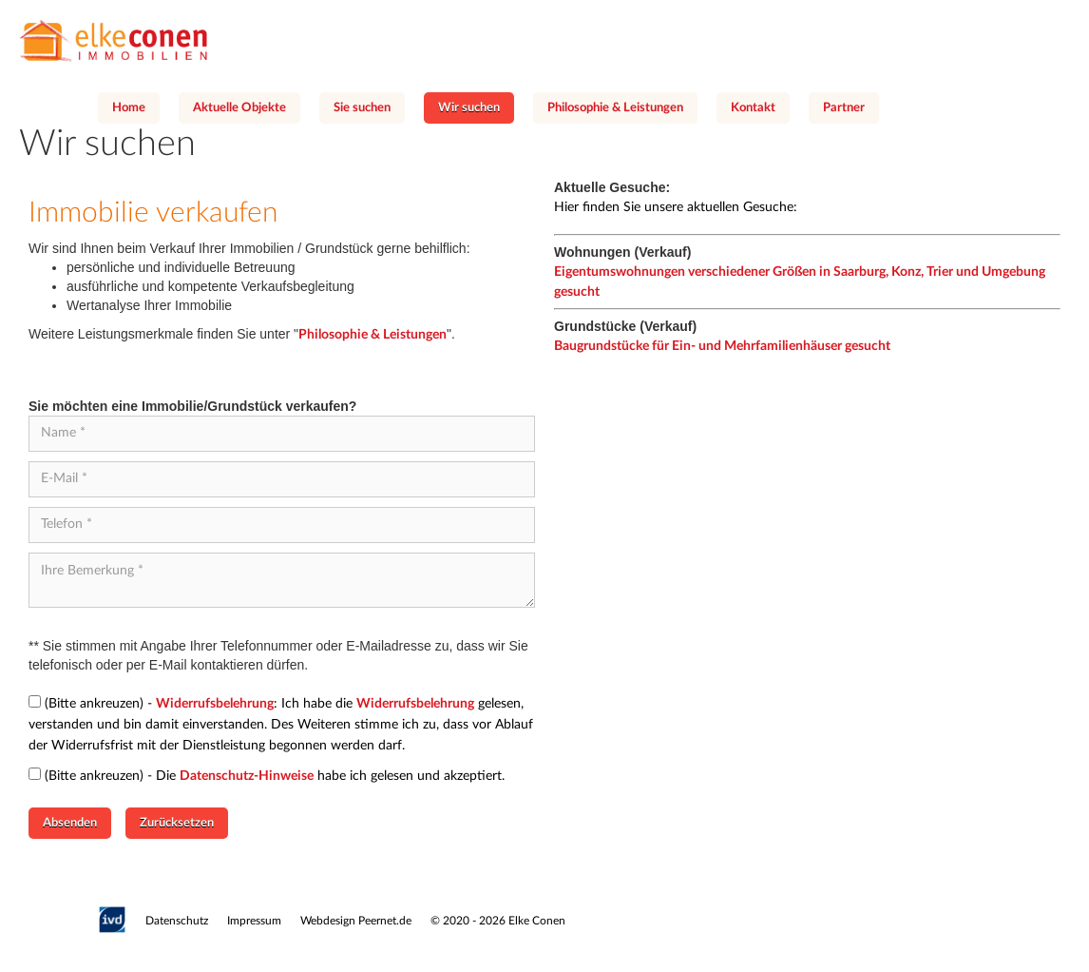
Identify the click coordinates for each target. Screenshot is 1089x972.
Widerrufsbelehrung (215, 703)
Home (128, 108)
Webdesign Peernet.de (355, 920)
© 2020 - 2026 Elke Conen (497, 920)
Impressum (254, 920)
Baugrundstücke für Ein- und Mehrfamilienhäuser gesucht (722, 346)
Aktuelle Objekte (239, 108)
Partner (844, 108)
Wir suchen (469, 108)
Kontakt (753, 108)
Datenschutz (176, 920)
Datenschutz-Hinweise (247, 776)
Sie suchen (362, 108)
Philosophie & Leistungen (615, 108)
